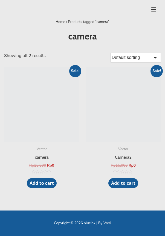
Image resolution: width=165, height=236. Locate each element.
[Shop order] (136, 57)
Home (60, 21)
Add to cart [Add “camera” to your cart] (42, 183)
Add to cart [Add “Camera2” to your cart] (123, 183)
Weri (107, 223)
